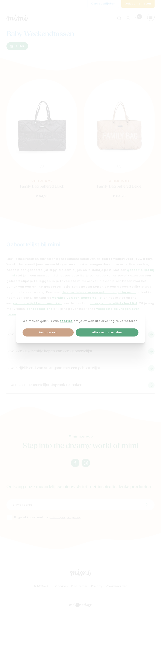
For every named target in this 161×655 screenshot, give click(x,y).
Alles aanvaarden (107, 332)
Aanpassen (48, 332)
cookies (66, 321)
